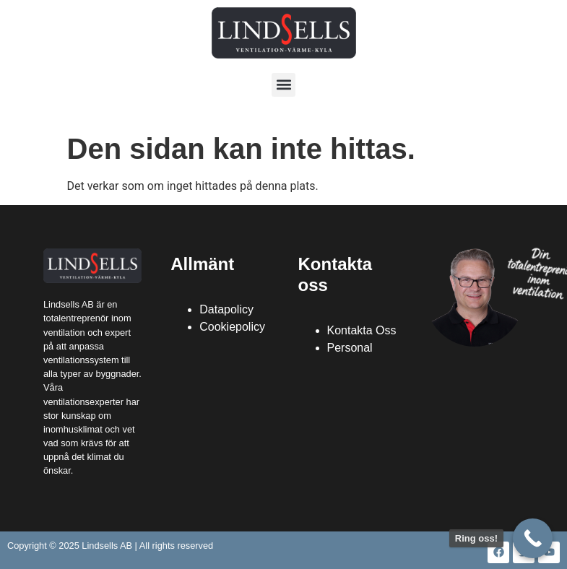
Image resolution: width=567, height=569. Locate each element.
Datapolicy (226, 309)
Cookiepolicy (232, 327)
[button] (283, 85)
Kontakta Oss (362, 330)
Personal (350, 348)
